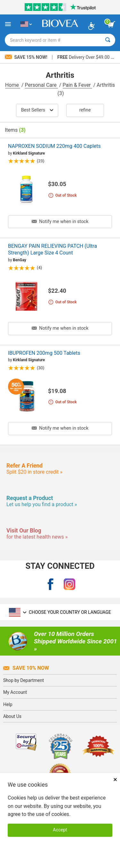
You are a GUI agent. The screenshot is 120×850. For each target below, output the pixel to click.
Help (7, 704)
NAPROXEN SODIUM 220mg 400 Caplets (54, 146)
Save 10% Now (26, 668)
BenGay (19, 260)
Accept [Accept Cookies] (60, 830)
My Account (15, 692)
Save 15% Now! (26, 57)
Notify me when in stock (60, 221)
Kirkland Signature (29, 153)
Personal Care (41, 85)
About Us (12, 716)
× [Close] (115, 779)
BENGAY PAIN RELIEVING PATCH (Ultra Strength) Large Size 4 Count (52, 249)
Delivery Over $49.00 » (85, 57)
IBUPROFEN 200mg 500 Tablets (44, 353)
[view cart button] (111, 24)
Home (12, 85)
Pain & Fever (77, 85)
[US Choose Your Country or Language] (26, 24)
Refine (85, 110)
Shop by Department (23, 680)
